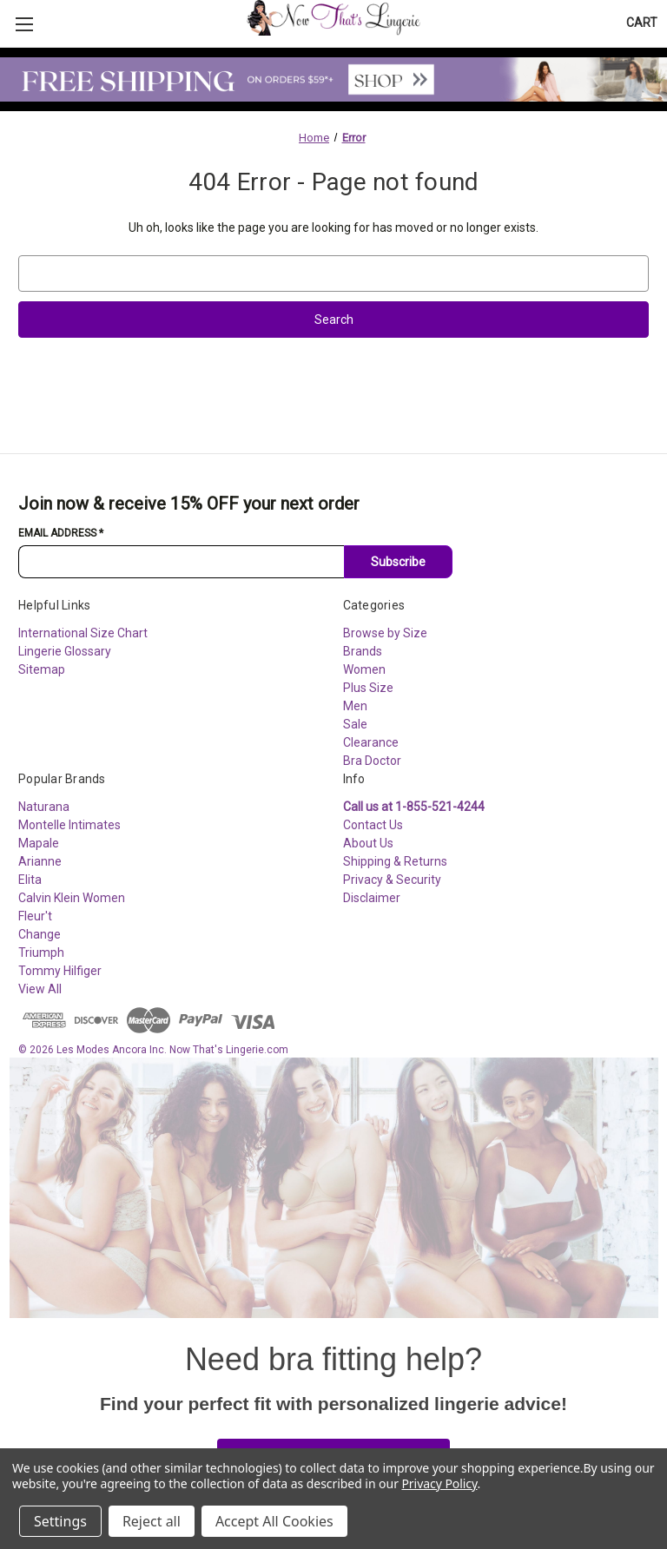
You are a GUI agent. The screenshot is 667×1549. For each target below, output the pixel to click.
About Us (368, 843)
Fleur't (35, 916)
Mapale (38, 843)
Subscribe (398, 562)
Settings (60, 1521)
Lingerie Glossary (64, 651)
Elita (30, 880)
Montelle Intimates (69, 825)
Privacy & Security (392, 880)
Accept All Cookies (274, 1521)
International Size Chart (83, 633)
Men (355, 706)
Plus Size (368, 688)
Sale (355, 724)
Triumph (41, 952)
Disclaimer (371, 898)
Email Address (60, 533)
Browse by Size (385, 633)
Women (364, 669)
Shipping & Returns (395, 861)
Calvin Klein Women (71, 898)
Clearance (371, 742)
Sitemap (41, 669)
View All (40, 989)
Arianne (40, 861)
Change (39, 934)
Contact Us (373, 825)
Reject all (151, 1521)
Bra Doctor (372, 761)
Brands (362, 651)
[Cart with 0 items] (642, 23)
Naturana (43, 807)
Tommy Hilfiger (60, 971)
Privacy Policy (439, 1483)
